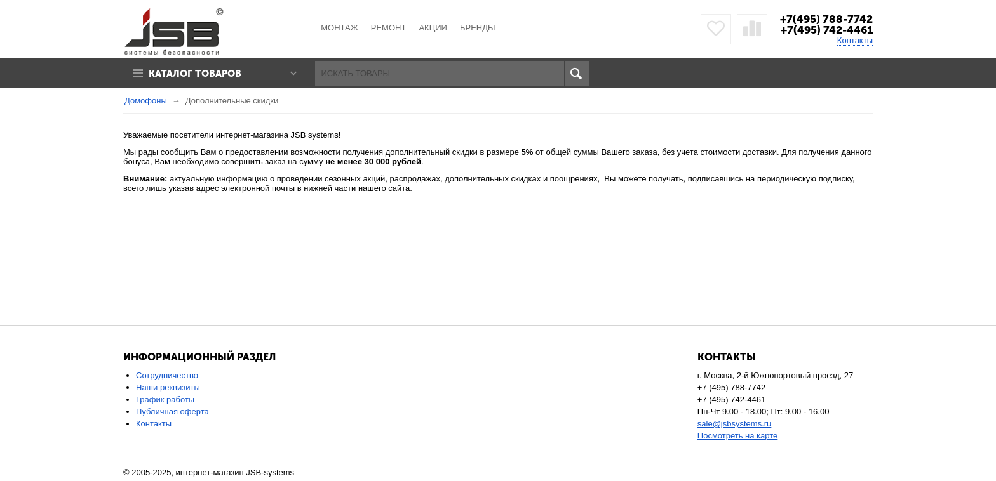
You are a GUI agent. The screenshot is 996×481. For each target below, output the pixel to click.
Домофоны (145, 100)
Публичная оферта (172, 411)
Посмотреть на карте (737, 435)
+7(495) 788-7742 (826, 19)
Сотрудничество (167, 375)
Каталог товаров (195, 73)
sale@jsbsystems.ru (734, 423)
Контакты (855, 40)
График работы (165, 399)
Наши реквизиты (168, 387)
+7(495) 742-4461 (827, 29)
